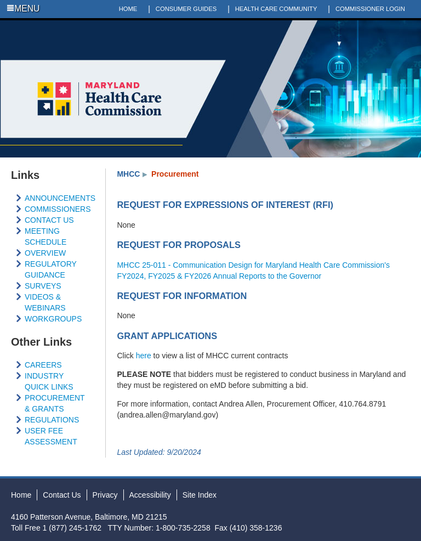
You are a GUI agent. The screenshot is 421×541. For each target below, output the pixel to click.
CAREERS (43, 364)
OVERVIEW (45, 253)
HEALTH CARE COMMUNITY (276, 8)
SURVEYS (43, 285)
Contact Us (62, 495)
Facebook (366, 26)
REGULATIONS (52, 419)
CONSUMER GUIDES (186, 8)
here (143, 355)
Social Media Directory (414, 26)
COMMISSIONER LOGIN (370, 8)
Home (21, 495)
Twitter (382, 26)
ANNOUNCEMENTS (60, 198)
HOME (128, 8)
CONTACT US (49, 220)
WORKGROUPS (53, 318)
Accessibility (150, 495)
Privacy (105, 495)
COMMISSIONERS (58, 209)
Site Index (200, 495)
